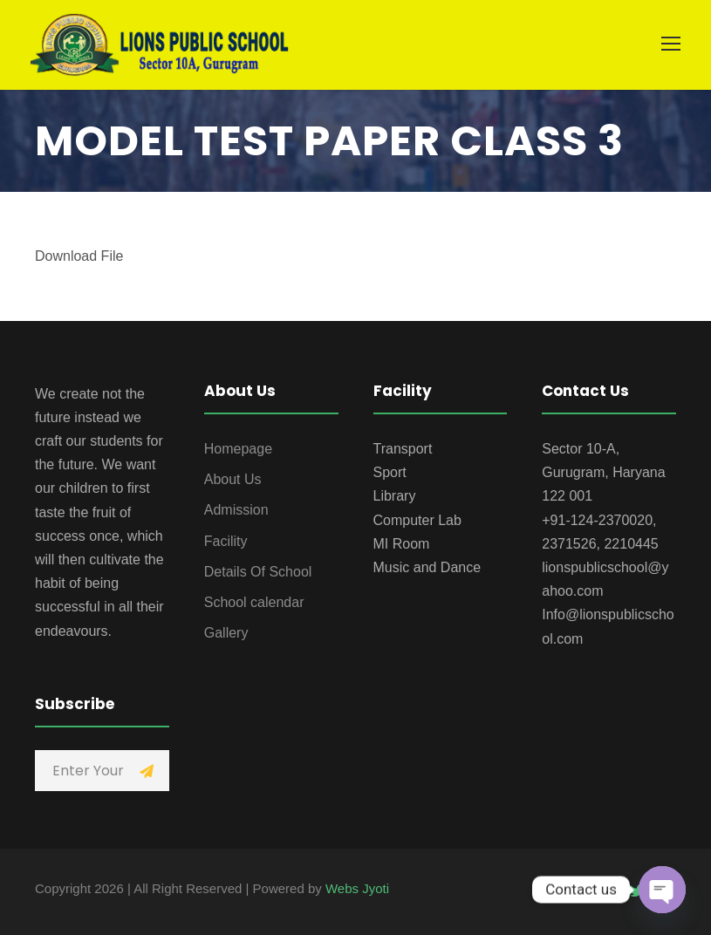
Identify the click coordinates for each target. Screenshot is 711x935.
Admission (236, 509)
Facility (226, 541)
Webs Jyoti (357, 888)
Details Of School (258, 571)
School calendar (254, 602)
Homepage (238, 448)
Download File (79, 256)
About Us (233, 479)
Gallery (226, 632)
